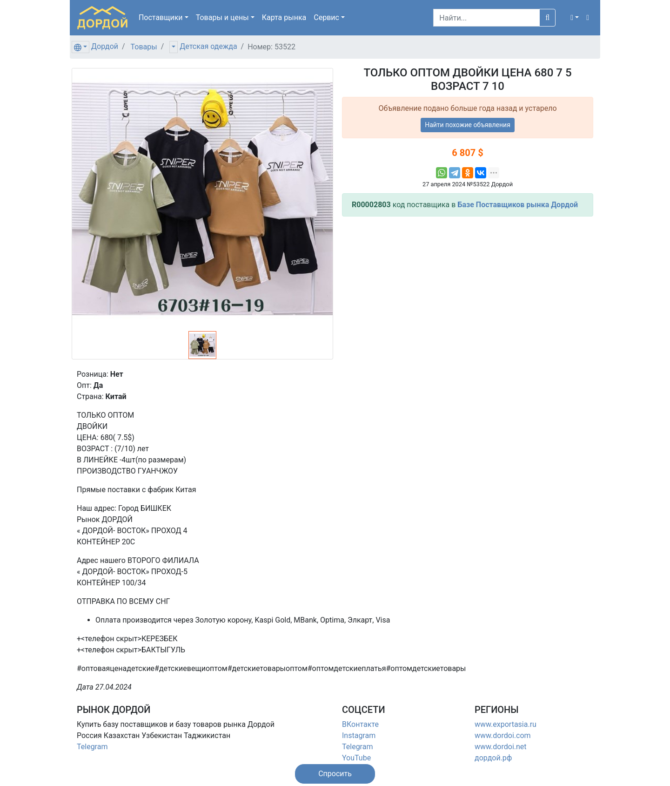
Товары (144, 46)
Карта (284, 17)
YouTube (356, 757)
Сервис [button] (326, 17)
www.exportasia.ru (505, 724)
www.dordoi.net (501, 746)
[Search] (486, 18)
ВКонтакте (360, 724)
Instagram (358, 735)
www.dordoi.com (503, 735)
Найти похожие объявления (467, 125)
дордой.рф (493, 757)
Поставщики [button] (161, 17)
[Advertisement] (467, 289)
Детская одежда (208, 46)
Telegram (92, 746)
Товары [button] (222, 17)
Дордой (104, 46)
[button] (575, 17)
